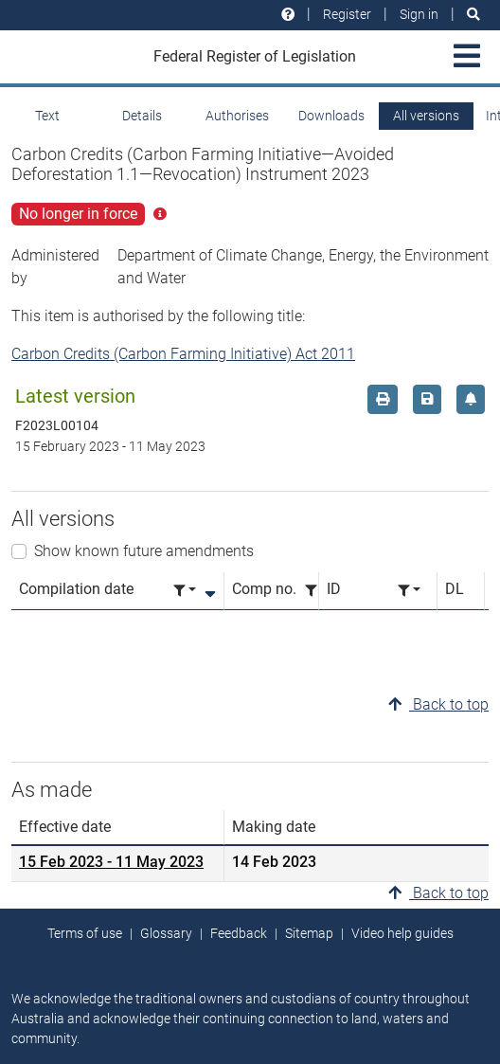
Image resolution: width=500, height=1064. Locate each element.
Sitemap (309, 933)
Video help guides (402, 933)
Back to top (438, 704)
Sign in (419, 14)
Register (347, 14)
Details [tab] (142, 115)
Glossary (166, 933)
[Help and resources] (288, 14)
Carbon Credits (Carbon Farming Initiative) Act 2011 (183, 354)
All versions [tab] (426, 115)
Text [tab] (47, 115)
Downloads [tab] (331, 115)
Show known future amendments (144, 551)
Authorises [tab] (237, 115)
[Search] (473, 14)
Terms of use (84, 933)
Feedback (238, 933)
